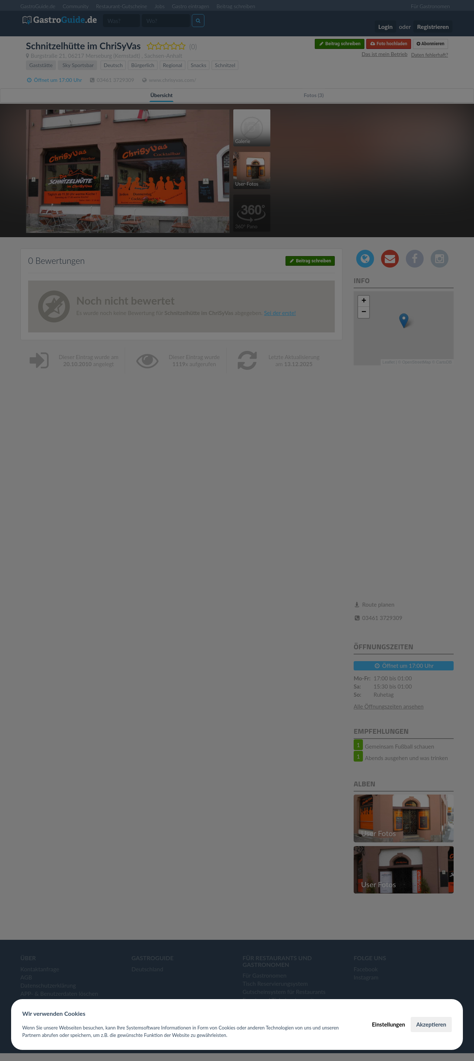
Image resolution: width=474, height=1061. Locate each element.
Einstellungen (388, 1024)
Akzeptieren (431, 1024)
